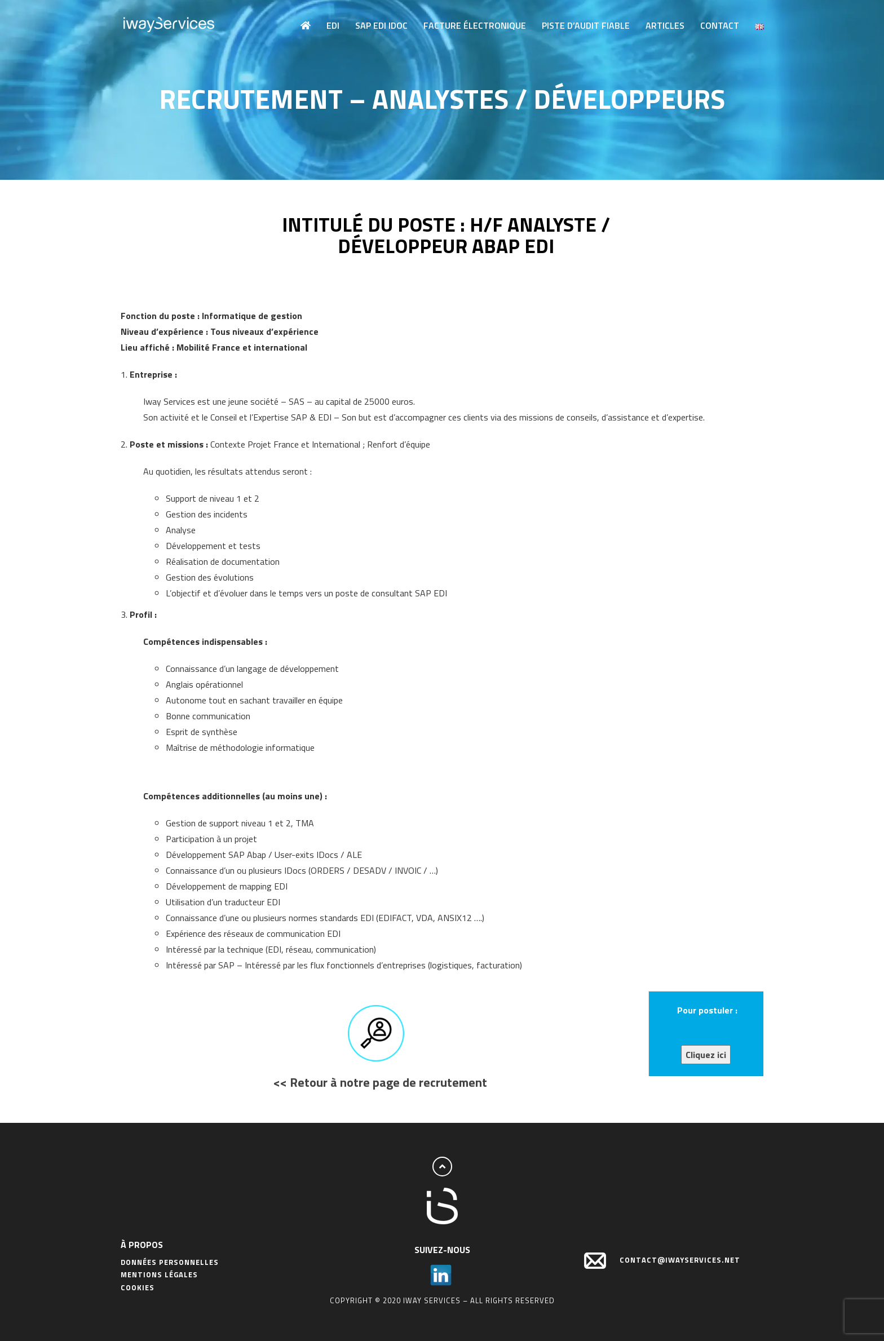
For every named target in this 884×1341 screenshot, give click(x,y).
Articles (665, 25)
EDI (332, 25)
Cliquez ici (706, 1054)
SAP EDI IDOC (381, 25)
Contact (719, 25)
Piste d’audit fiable (586, 25)
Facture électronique (474, 25)
